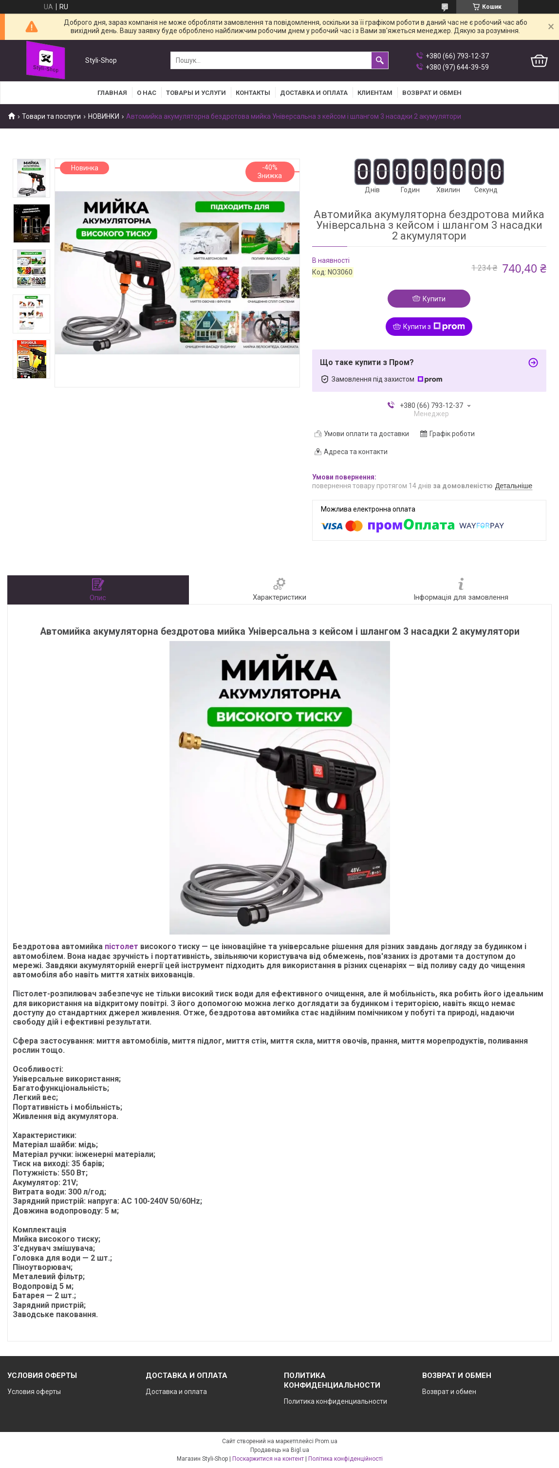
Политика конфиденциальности (335, 1401)
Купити (434, 299)
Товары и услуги (196, 92)
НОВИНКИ (103, 116)
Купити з (434, 326)
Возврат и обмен (449, 1391)
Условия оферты (34, 1391)
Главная (112, 92)
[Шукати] (380, 60)
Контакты (253, 92)
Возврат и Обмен (432, 92)
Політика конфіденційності (345, 1458)
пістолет (121, 946)
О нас (146, 92)
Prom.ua (326, 1441)
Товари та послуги (51, 116)
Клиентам (374, 92)
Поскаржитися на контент (268, 1458)
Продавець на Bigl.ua (279, 1450)
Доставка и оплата (314, 92)
